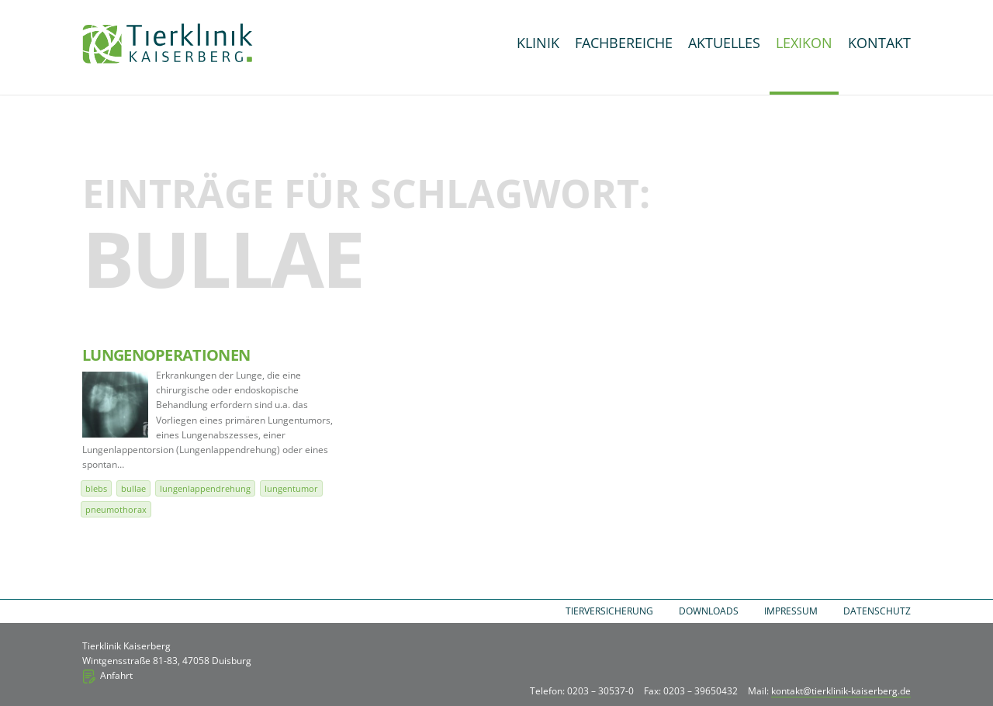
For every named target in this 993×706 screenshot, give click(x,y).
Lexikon (804, 42)
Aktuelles (724, 42)
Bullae (133, 488)
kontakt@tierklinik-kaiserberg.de (841, 690)
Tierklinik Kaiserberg (167, 43)
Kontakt (879, 42)
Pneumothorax (116, 509)
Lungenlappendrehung (205, 488)
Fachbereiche (624, 42)
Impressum (791, 611)
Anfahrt (116, 675)
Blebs (96, 488)
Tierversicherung (609, 611)
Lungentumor (291, 488)
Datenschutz (877, 611)
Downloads (709, 611)
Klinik (538, 42)
